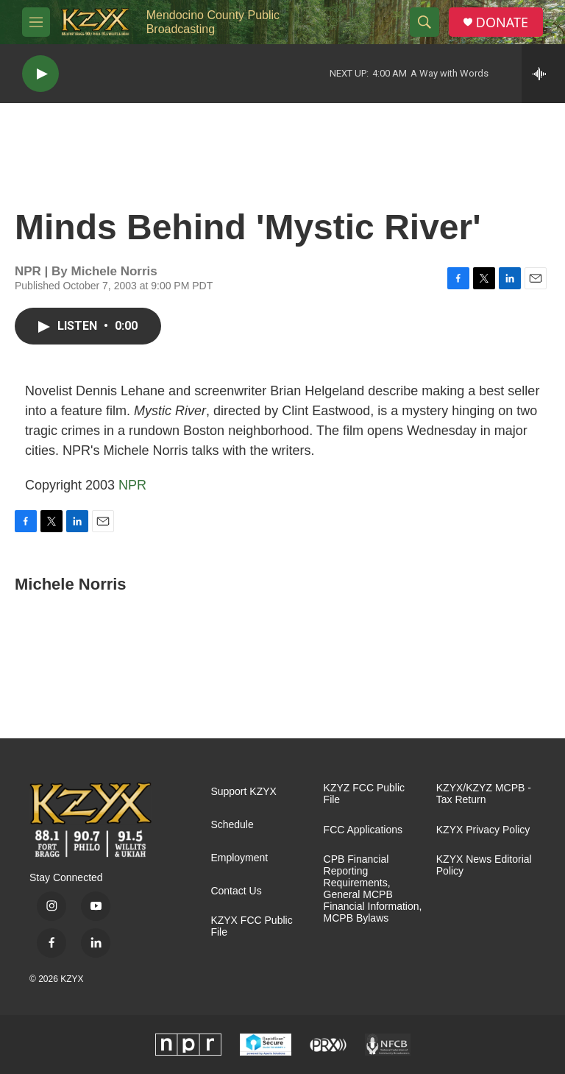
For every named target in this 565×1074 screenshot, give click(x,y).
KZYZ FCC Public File (364, 793)
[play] (40, 74)
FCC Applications (363, 829)
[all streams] (543, 73)
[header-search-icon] (424, 22)
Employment (239, 857)
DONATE (502, 22)
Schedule (231, 824)
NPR (132, 485)
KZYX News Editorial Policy (484, 865)
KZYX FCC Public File (251, 926)
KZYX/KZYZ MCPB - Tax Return (483, 793)
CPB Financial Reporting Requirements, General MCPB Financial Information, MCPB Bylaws (373, 889)
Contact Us (235, 891)
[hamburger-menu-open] (36, 22)
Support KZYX (243, 791)
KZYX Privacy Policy (483, 829)
